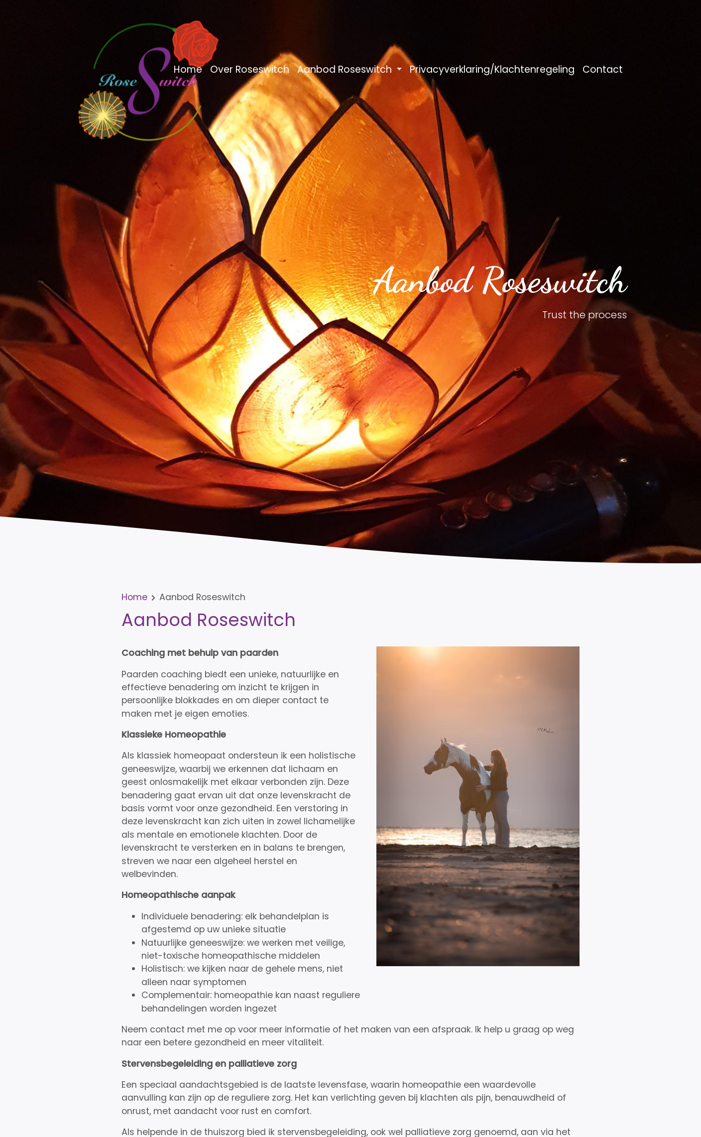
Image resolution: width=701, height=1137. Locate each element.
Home (188, 69)
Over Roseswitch (249, 69)
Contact (603, 69)
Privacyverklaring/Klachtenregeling (492, 69)
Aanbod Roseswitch (345, 69)
